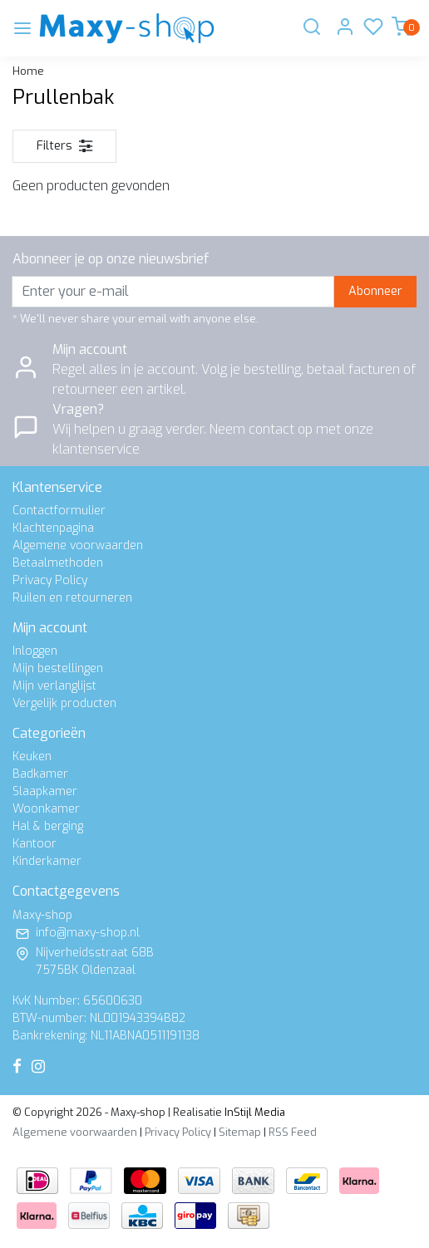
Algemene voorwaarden (77, 545)
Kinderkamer (46, 861)
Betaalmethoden (57, 563)
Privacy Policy (49, 580)
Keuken (32, 756)
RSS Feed (293, 1132)
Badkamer (40, 774)
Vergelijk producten (64, 703)
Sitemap (240, 1132)
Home (28, 71)
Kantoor (34, 844)
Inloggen (34, 651)
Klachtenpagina (53, 528)
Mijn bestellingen (57, 668)
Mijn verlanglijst (54, 686)
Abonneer (375, 291)
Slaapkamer (44, 791)
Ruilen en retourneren (72, 598)
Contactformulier (59, 510)
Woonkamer (46, 809)
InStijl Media (253, 1112)
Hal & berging (47, 826)
